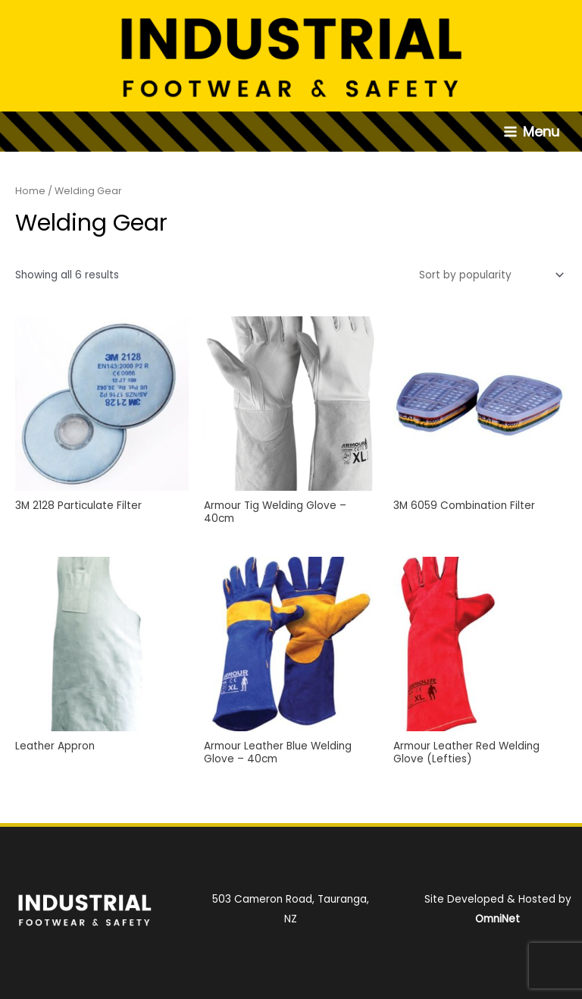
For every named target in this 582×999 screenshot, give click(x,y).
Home (30, 190)
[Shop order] (489, 275)
